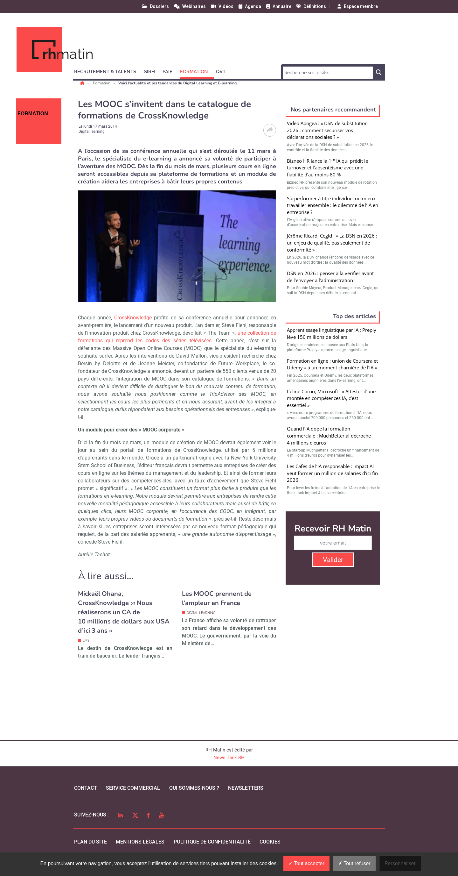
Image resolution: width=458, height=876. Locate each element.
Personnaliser (400, 863)
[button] (108, 71)
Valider (333, 560)
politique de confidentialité (212, 842)
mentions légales (140, 842)
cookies (270, 842)
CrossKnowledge (133, 318)
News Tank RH (229, 757)
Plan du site (90, 842)
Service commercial (133, 788)
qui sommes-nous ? (194, 788)
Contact (85, 788)
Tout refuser (354, 863)
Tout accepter (306, 863)
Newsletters (245, 788)
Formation (102, 83)
